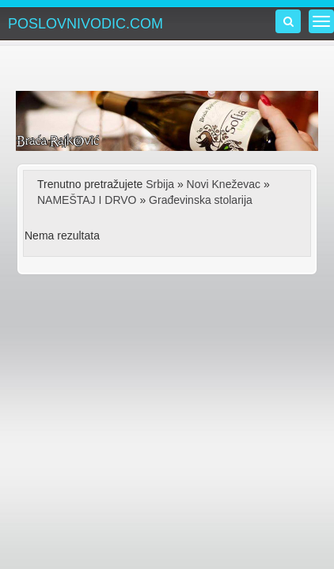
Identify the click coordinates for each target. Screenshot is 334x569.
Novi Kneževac (223, 184)
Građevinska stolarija (200, 200)
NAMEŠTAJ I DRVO (87, 200)
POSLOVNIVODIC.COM (85, 24)
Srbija (160, 184)
